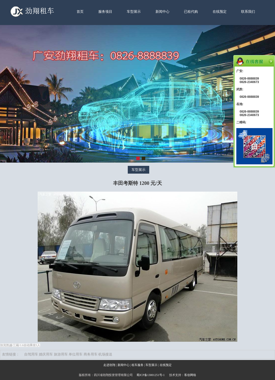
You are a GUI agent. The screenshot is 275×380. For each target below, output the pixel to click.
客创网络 (190, 375)
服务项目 (105, 12)
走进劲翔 (109, 365)
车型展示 (134, 12)
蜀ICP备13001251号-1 (151, 375)
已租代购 (191, 12)
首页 (80, 12)
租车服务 (137, 365)
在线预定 (220, 12)
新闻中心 (162, 12)
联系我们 (248, 12)
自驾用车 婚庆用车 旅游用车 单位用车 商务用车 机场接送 (68, 354)
